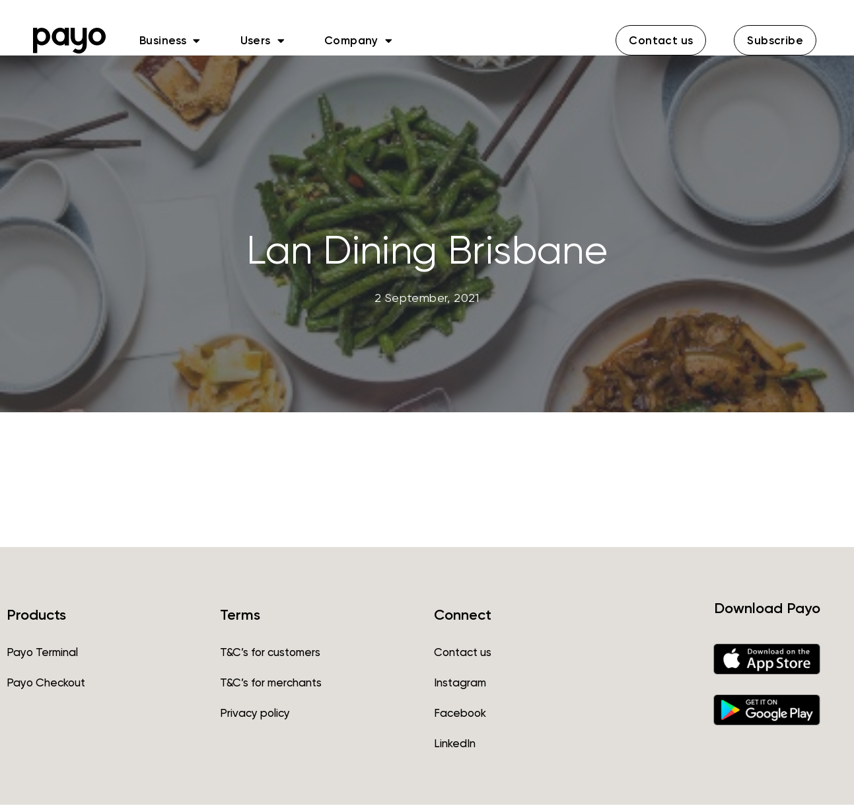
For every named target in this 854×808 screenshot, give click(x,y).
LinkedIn (455, 746)
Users (262, 40)
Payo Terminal (42, 655)
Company (358, 40)
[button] (661, 40)
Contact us (462, 655)
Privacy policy (255, 716)
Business (170, 40)
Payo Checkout (46, 685)
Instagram (460, 685)
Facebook (460, 716)
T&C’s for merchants (271, 685)
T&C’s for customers (270, 655)
